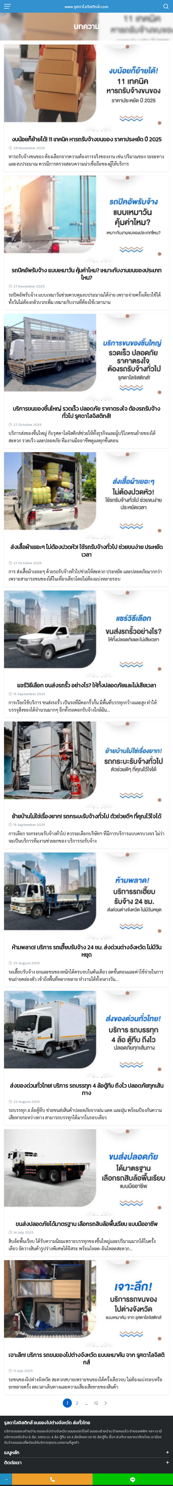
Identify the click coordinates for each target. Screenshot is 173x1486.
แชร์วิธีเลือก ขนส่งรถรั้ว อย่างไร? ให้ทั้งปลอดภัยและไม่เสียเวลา (86, 685)
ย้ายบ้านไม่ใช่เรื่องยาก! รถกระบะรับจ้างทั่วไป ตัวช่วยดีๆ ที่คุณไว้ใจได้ (86, 816)
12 (96, 1403)
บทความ (86, 26)
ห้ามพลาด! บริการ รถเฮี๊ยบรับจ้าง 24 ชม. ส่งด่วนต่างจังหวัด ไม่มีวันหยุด (86, 951)
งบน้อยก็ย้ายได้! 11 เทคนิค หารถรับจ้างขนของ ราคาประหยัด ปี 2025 (86, 139)
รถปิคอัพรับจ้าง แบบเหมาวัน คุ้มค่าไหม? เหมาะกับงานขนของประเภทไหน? (86, 274)
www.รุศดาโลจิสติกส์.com (86, 7)
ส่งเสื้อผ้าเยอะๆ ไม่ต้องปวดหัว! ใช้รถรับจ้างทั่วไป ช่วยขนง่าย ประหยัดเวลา (86, 551)
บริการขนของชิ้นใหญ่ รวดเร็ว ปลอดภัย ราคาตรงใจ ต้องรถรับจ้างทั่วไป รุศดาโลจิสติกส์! (86, 412)
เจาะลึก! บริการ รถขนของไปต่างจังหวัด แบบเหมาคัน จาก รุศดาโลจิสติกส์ (86, 1359)
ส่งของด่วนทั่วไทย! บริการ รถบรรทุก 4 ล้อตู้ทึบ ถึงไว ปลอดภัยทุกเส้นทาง (86, 1089)
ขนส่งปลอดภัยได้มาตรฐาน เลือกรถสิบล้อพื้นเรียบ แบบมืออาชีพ (87, 1224)
